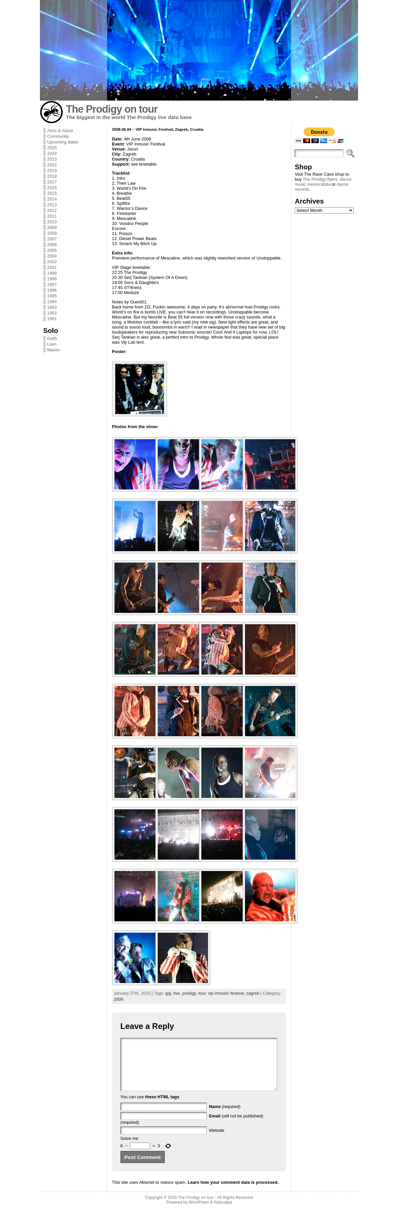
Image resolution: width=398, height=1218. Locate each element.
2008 (52, 233)
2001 (52, 267)
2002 (52, 261)
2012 (52, 210)
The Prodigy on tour (112, 109)
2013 (52, 204)
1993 (52, 307)
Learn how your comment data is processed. (233, 1192)
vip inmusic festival (226, 993)
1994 (52, 301)
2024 (52, 153)
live (176, 993)
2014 (52, 198)
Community (58, 136)
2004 (52, 255)
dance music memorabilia (323, 182)
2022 (52, 164)
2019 (52, 170)
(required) (225, 1116)
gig (168, 993)
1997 (52, 284)
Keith (52, 338)
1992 (52, 312)
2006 (52, 244)
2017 (52, 181)
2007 (52, 238)
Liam (52, 344)
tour (201, 993)
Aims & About (60, 130)
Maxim (53, 349)
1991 (52, 318)
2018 (52, 176)
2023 (52, 159)
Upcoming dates (62, 141)
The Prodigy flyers (320, 179)
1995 (52, 295)
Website (217, 1140)
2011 (52, 216)
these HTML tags (162, 1106)
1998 (52, 278)
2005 (52, 250)
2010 (52, 221)
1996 (52, 290)
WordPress (199, 1212)
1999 (52, 273)
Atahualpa (222, 1212)
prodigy (189, 993)
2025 (52, 147)
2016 (52, 187)
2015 (52, 193)
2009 (52, 227)
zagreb (252, 993)
